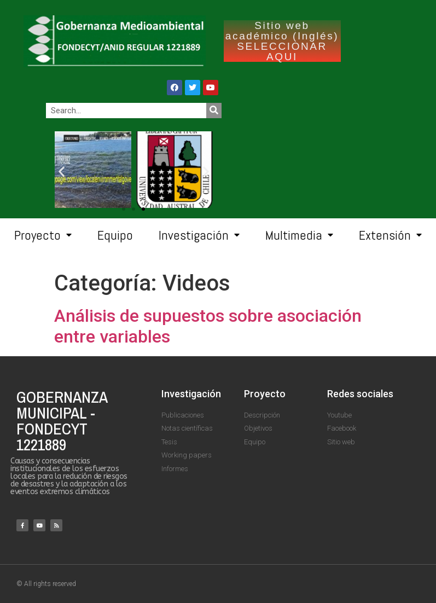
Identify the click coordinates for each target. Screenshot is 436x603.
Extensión (390, 235)
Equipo (115, 235)
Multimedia (299, 235)
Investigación (199, 235)
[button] (143, 209)
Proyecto (43, 235)
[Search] (214, 110)
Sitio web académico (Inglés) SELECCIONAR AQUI (282, 41)
